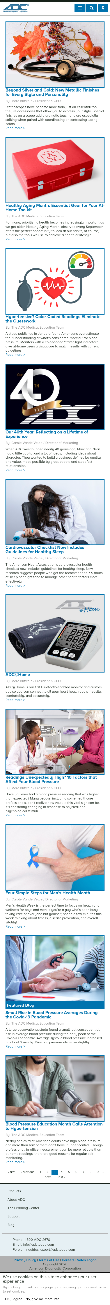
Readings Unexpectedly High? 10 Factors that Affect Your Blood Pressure (51, 779)
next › (48, 1177)
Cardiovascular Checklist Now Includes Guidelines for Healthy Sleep (44, 550)
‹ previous (27, 1172)
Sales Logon (86, 1260)
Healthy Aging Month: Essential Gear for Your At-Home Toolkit (55, 208)
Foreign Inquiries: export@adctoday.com (44, 1249)
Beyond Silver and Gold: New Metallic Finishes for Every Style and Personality (52, 92)
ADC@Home (17, 674)
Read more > (15, 128)
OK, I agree (13, 1299)
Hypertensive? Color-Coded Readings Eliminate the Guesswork (53, 319)
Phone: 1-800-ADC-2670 (31, 1240)
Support (13, 1216)
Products (14, 1191)
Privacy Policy (25, 1260)
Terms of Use (49, 1260)
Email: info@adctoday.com (33, 1244)
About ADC (16, 1200)
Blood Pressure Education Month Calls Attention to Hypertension (54, 1126)
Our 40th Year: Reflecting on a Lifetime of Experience (46, 434)
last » (61, 1177)
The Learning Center (23, 1208)
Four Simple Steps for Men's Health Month (47, 893)
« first (11, 1172)
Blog (10, 1225)
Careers (68, 1260)
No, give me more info (42, 1299)
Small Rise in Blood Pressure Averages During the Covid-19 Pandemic (51, 1015)
